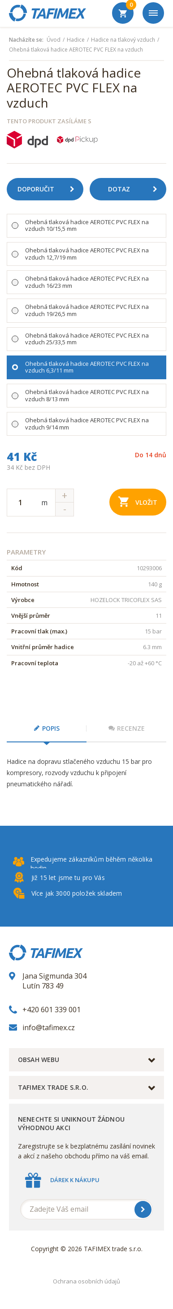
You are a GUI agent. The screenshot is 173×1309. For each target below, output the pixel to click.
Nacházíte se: (26, 40)
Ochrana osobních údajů (86, 1281)
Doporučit (49, 189)
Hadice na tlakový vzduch (123, 40)
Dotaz (136, 189)
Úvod (54, 40)
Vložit (137, 501)
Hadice (76, 40)
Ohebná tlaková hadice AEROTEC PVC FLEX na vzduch (76, 50)
